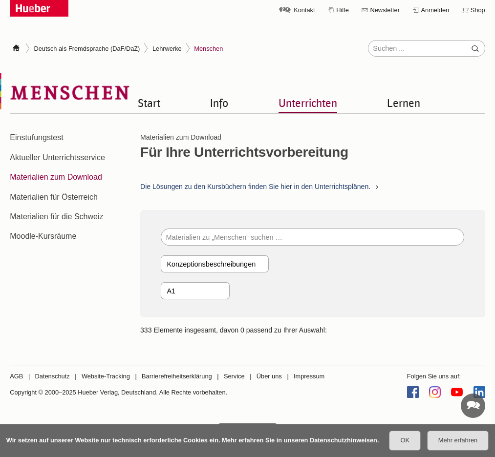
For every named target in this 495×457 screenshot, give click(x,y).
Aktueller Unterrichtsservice (57, 157)
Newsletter (384, 10)
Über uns (269, 376)
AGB (16, 376)
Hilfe (342, 10)
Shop (478, 10)
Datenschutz (52, 376)
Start (149, 102)
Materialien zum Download (56, 177)
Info (219, 102)
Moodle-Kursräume (43, 236)
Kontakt (304, 10)
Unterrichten (308, 102)
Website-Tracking (106, 376)
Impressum (309, 376)
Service (234, 376)
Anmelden (435, 10)
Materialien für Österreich (54, 197)
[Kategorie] (215, 263)
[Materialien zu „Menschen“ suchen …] (312, 237)
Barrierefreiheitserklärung (177, 376)
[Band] (195, 290)
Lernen (403, 102)
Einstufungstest (36, 137)
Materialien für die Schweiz (56, 216)
